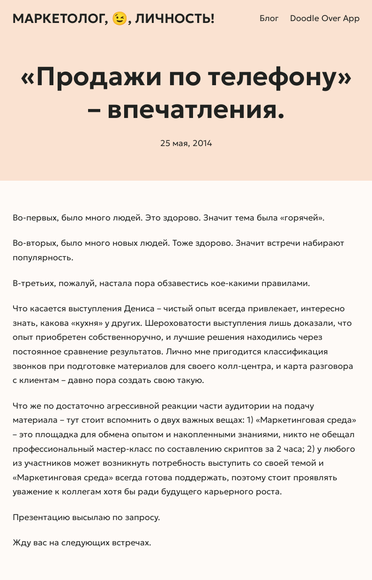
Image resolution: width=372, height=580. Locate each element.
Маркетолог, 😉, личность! (113, 18)
